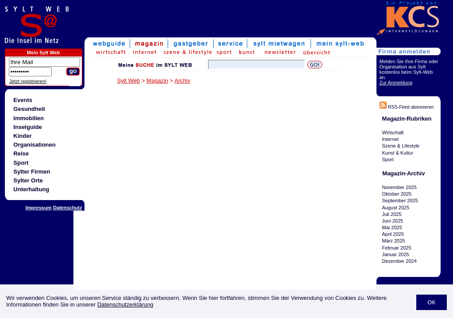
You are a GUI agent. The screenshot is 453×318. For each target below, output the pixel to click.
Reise (21, 153)
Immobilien (28, 118)
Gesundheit (29, 109)
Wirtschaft (393, 132)
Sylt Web (128, 80)
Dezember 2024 (399, 261)
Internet (390, 139)
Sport (20, 162)
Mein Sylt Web (43, 52)
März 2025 (393, 241)
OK (431, 302)
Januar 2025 (395, 254)
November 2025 (399, 187)
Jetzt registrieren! (27, 81)
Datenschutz (67, 207)
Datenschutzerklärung (125, 304)
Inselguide (27, 127)
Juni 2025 (392, 220)
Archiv (182, 80)
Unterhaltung (31, 189)
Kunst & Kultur (397, 152)
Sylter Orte (27, 180)
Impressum (39, 207)
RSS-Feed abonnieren (407, 107)
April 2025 (393, 234)
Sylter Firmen (31, 171)
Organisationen (34, 144)
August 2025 (396, 207)
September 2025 (400, 200)
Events (22, 100)
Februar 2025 (396, 247)
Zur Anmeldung (396, 82)
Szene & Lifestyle (401, 145)
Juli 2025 (392, 214)
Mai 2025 (392, 227)
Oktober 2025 (397, 194)
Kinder (22, 135)
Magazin (157, 80)
